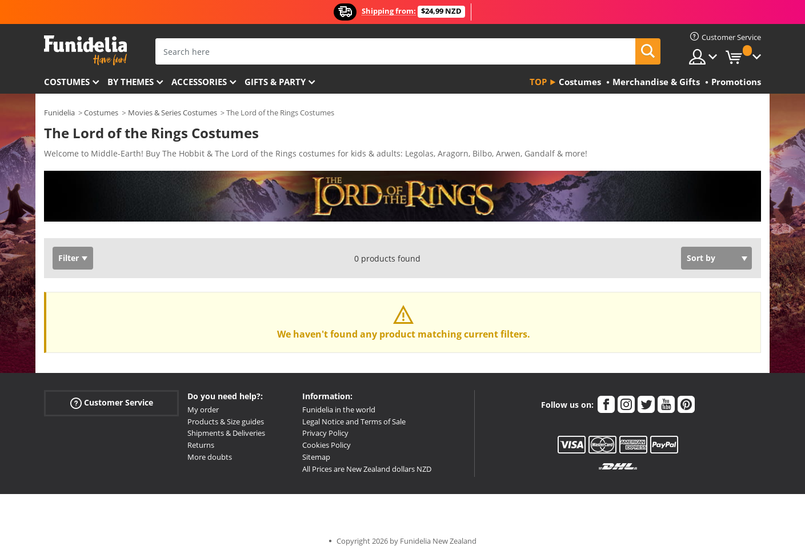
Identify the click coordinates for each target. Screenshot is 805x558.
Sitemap (316, 457)
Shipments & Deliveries (226, 433)
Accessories (199, 81)
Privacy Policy (325, 433)
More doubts (209, 457)
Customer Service (111, 403)
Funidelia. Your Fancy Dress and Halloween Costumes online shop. (85, 50)
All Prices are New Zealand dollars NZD (366, 469)
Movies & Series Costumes (172, 112)
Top (538, 81)
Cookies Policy (326, 445)
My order (203, 409)
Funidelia (59, 112)
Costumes (67, 81)
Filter (68, 257)
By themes (130, 81)
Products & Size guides (225, 421)
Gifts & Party (275, 81)
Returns (200, 445)
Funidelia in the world (338, 409)
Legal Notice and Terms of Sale (354, 421)
